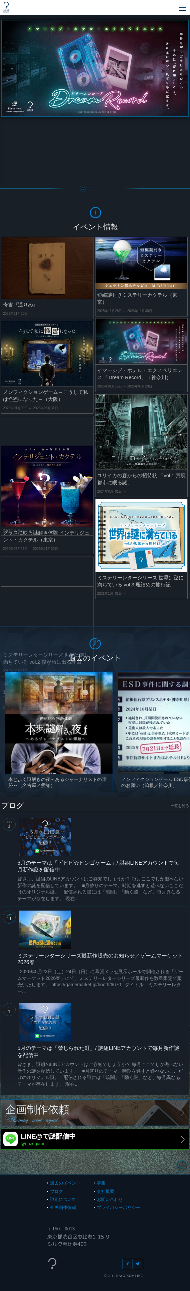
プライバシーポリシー (118, 1207)
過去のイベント (65, 1183)
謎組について (63, 1199)
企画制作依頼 (63, 1207)
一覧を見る (180, 806)
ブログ (56, 1191)
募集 (101, 1183)
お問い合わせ (110, 1199)
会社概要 (105, 1191)
